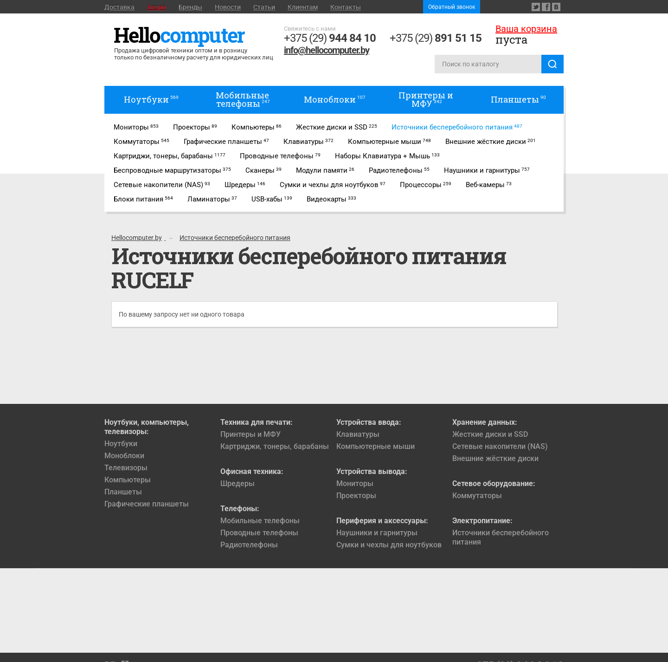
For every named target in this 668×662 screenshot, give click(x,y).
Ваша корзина (526, 28)
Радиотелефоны (249, 544)
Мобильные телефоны (260, 520)
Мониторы (354, 483)
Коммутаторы (477, 495)
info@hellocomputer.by (326, 50)
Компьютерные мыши (375, 446)
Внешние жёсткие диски (495, 458)
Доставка (119, 7)
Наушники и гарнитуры (377, 532)
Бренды (190, 7)
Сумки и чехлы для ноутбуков (389, 544)
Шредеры (237, 483)
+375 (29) (330, 38)
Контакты (345, 7)
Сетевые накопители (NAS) (500, 446)
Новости (228, 7)
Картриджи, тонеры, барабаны (274, 446)
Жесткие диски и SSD (490, 434)
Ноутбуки (120, 443)
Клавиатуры (357, 434)
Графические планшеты (146, 504)
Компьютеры (127, 479)
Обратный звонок (451, 7)
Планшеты (123, 491)
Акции (156, 7)
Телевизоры (126, 467)
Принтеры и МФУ (250, 434)
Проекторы (356, 495)
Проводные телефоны (259, 532)
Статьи (264, 7)
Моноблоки (124, 455)
